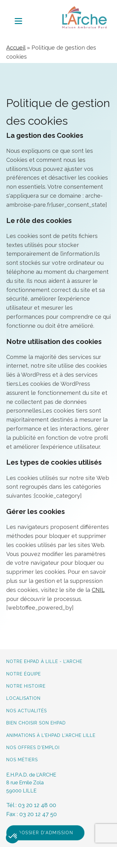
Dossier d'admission (45, 832)
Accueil (15, 47)
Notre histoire (26, 686)
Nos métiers (22, 759)
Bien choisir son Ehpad (36, 723)
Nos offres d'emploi (33, 747)
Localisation (23, 698)
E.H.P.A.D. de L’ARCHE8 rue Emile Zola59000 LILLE (31, 783)
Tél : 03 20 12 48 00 (31, 805)
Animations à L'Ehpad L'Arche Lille (50, 735)
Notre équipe (24, 674)
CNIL (98, 590)
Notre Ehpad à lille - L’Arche (44, 661)
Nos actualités (26, 711)
